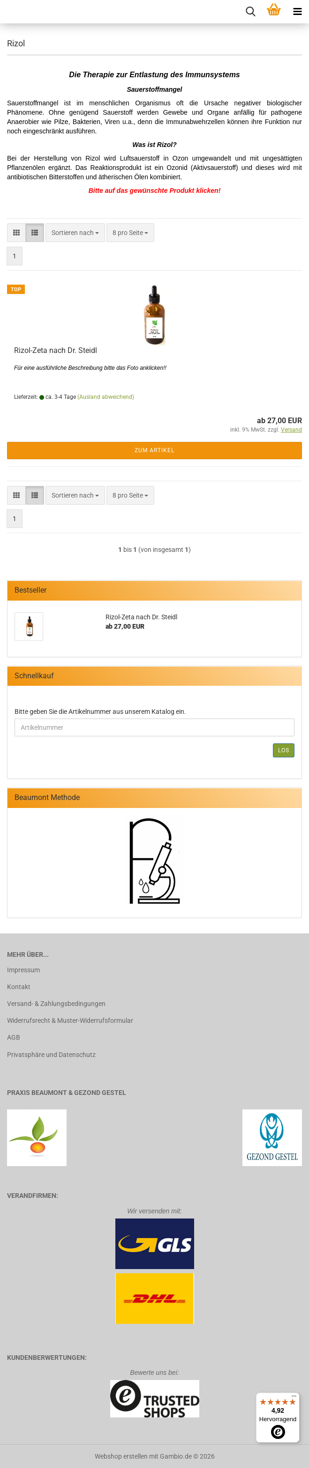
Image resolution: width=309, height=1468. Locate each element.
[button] (16, 232)
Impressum (23, 970)
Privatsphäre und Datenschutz (51, 1054)
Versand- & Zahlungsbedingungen (56, 1003)
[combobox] (75, 232)
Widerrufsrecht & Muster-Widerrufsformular (70, 1020)
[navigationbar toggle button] (297, 11)
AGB (13, 1037)
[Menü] (294, 1398)
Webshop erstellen (121, 1456)
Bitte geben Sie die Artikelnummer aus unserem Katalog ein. (100, 711)
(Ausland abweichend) (105, 397)
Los (283, 750)
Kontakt (18, 987)
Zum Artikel (154, 450)
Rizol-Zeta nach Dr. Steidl (55, 350)
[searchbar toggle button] (250, 11)
